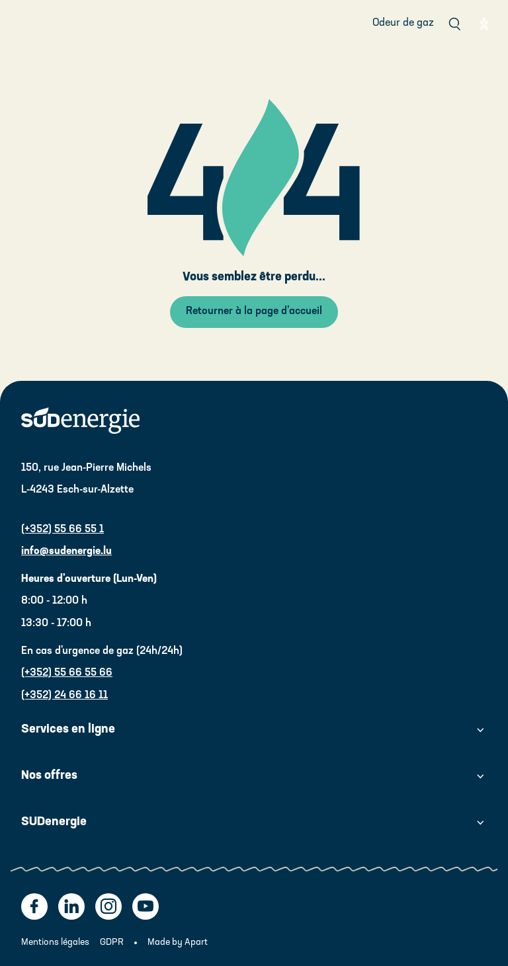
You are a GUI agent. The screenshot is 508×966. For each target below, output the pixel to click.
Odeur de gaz (403, 23)
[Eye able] (484, 24)
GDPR (112, 942)
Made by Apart (178, 942)
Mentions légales (55, 942)
